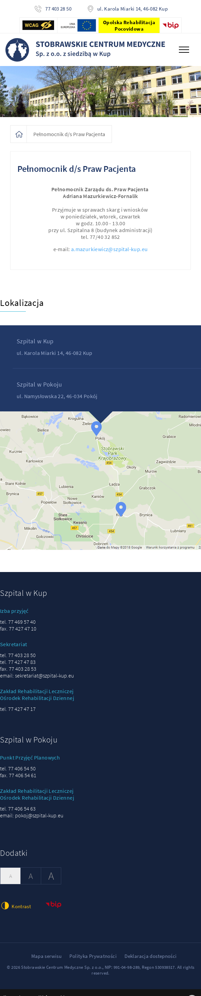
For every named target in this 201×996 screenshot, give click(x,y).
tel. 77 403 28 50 (18, 655)
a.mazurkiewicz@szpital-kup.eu (109, 249)
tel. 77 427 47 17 (18, 708)
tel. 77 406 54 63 (18, 808)
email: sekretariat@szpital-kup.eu (37, 675)
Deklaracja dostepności (150, 956)
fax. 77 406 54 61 (18, 775)
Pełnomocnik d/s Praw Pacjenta (69, 134)
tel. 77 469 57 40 (18, 621)
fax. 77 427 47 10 (18, 628)
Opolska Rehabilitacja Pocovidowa (129, 25)
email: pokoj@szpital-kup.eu (31, 815)
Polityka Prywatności (93, 956)
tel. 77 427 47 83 (18, 661)
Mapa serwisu (46, 956)
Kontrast (15, 905)
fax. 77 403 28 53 (18, 668)
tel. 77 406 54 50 (18, 768)
